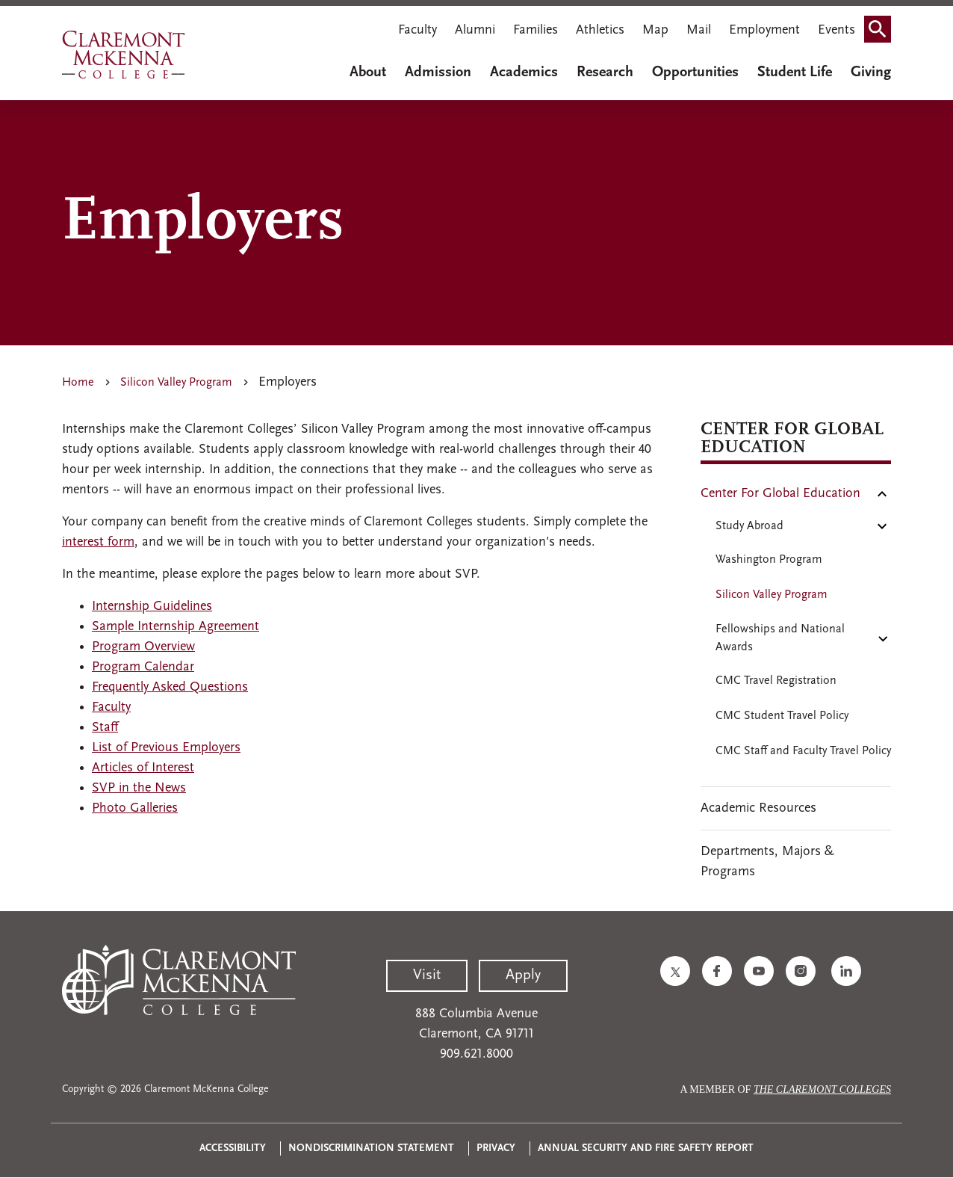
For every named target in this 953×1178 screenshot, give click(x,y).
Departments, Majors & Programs (767, 862)
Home (78, 383)
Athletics (600, 30)
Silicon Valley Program (176, 383)
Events (836, 30)
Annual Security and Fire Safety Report (646, 1148)
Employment (764, 30)
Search (882, 24)
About (368, 72)
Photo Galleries (135, 808)
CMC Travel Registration (775, 681)
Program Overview (143, 647)
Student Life (794, 72)
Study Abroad (749, 526)
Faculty (417, 30)
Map (655, 30)
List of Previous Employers (166, 748)
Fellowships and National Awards (780, 638)
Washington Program (768, 560)
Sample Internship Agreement (175, 627)
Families (535, 30)
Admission (438, 72)
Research (605, 72)
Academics (524, 72)
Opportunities (695, 72)
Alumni (475, 30)
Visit (427, 975)
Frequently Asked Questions (170, 687)
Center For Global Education (780, 494)
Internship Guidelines (152, 606)
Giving (871, 72)
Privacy (495, 1148)
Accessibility (232, 1148)
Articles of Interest (143, 768)
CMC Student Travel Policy (781, 716)
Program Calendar (143, 667)
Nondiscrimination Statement (371, 1148)
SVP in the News (139, 788)
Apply (523, 975)
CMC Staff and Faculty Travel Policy (803, 751)
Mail (698, 30)
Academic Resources (758, 808)
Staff (105, 728)
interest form (98, 542)
